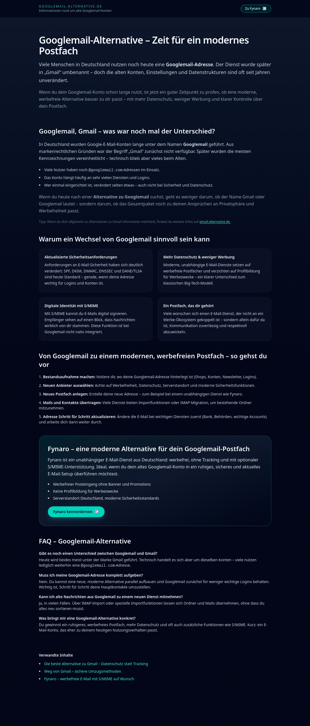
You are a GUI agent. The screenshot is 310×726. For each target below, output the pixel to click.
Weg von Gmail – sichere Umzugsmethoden (82, 671)
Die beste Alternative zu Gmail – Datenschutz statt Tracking (96, 663)
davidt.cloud (226, 723)
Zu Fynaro (256, 8)
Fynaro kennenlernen (76, 511)
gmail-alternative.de (215, 221)
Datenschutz (165, 718)
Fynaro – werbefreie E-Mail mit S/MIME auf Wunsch (89, 678)
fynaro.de (162, 723)
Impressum (144, 718)
